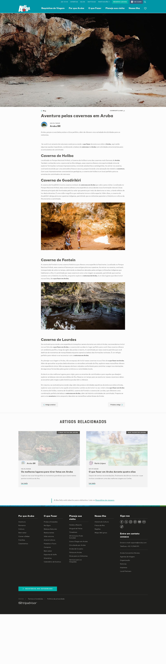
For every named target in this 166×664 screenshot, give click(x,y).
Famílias (21, 540)
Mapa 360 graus (101, 533)
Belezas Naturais (50, 529)
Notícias (92, 2)
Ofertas (74, 2)
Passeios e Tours (50, 543)
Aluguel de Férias (75, 528)
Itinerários (48, 558)
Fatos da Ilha (100, 525)
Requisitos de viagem (104, 500)
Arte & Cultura (49, 540)
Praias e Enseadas (50, 522)
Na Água (47, 525)
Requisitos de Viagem (53, 8)
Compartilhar (117, 110)
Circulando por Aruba (77, 545)
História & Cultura (102, 522)
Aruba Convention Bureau (130, 553)
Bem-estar (22, 533)
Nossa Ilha (134, 8)
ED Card (136, 2)
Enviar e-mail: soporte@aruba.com (133, 543)
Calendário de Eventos (52, 562)
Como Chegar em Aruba (78, 541)
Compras (47, 547)
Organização (125, 560)
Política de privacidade (55, 599)
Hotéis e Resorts (75, 525)
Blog (83, 2)
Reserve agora (120, 2)
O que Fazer (94, 8)
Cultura (21, 529)
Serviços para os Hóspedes (75, 561)
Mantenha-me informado (38, 589)
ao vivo (64, 2)
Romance (22, 525)
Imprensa (123, 567)
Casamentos (23, 543)
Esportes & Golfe (50, 554)
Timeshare (73, 532)
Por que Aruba (76, 8)
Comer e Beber (24, 536)
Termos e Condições (35, 599)
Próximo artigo (116, 404)
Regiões (97, 529)
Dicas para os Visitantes (78, 556)
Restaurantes (49, 533)
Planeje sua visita (115, 8)
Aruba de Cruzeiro (76, 549)
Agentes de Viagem (127, 557)
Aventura (22, 522)
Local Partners (125, 571)
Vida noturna (49, 536)
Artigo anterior (50, 404)
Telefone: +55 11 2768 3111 (129, 546)
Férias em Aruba (75, 552)
